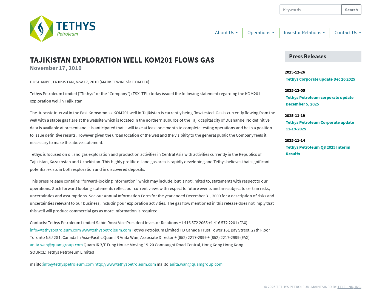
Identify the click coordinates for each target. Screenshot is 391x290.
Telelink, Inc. (349, 286)
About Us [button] (224, 33)
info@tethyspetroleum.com (55, 230)
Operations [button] (258, 33)
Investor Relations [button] (302, 33)
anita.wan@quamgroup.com (56, 244)
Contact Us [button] (346, 33)
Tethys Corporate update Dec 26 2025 (320, 79)
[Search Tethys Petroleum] (310, 9)
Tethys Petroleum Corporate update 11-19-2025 (320, 125)
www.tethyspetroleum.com (106, 230)
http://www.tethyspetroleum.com (125, 264)
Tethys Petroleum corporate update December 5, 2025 (319, 101)
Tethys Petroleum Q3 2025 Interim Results (318, 150)
